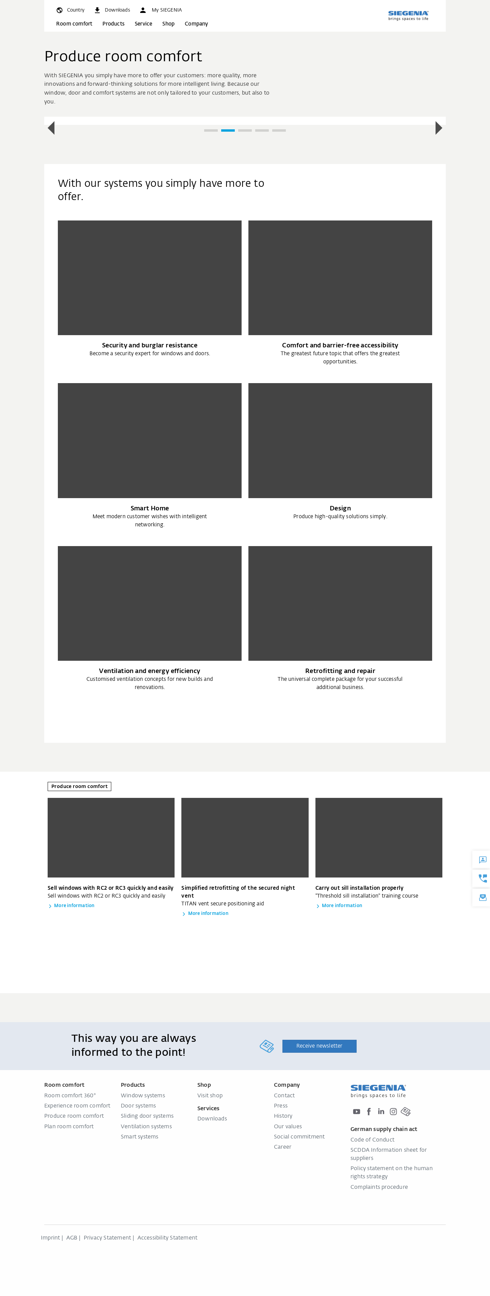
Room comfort (74, 24)
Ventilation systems (146, 1127)
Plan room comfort (69, 1127)
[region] (245, 128)
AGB (72, 1238)
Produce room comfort (74, 1116)
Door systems (138, 1106)
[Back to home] (408, 15)
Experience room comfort (77, 1106)
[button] (160, 10)
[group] (245, 121)
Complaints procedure (379, 1187)
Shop (168, 24)
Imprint (50, 1238)
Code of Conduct (372, 1140)
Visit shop (210, 1096)
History (283, 1116)
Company (196, 24)
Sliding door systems (147, 1116)
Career (282, 1147)
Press (281, 1106)
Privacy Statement (107, 1238)
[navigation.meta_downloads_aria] (111, 10)
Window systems (143, 1096)
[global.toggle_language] (70, 10)
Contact (284, 1096)
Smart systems (140, 1137)
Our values (288, 1127)
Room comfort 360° (70, 1096)
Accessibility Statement (167, 1238)
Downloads (212, 1119)
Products (113, 24)
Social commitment (299, 1137)
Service (143, 24)
